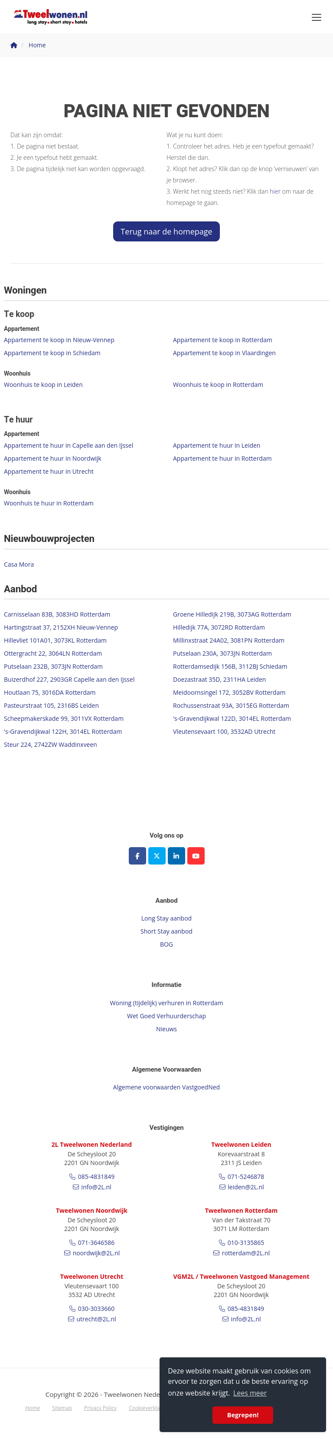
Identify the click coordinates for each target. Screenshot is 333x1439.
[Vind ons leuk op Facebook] (137, 856)
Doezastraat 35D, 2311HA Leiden (219, 679)
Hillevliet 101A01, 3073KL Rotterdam (55, 640)
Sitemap (62, 1408)
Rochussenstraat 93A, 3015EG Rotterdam (231, 705)
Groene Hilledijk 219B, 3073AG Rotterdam (232, 614)
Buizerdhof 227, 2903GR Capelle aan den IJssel (69, 679)
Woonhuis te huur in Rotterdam (49, 503)
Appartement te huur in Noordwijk (52, 458)
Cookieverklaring (149, 1408)
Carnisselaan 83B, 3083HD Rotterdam (57, 614)
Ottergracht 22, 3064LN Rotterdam (53, 653)
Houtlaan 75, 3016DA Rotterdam (50, 692)
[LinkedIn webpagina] (176, 856)
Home (32, 1408)
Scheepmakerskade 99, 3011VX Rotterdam (64, 718)
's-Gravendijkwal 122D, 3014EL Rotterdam (232, 718)
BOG (166, 944)
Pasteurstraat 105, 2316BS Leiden (51, 705)
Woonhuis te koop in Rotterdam (218, 384)
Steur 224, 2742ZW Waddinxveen (50, 744)
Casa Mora (19, 564)
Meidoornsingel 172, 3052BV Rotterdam (229, 692)
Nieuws (166, 1029)
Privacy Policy (100, 1408)
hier (275, 191)
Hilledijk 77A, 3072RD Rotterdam (219, 627)
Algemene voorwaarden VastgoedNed (166, 1087)
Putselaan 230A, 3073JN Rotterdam (222, 653)
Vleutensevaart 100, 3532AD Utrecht (224, 731)
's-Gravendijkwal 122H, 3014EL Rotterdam (63, 731)
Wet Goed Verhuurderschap (166, 1016)
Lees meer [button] (250, 1393)
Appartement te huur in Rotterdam (222, 458)
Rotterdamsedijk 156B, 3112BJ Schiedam (230, 666)
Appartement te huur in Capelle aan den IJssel (68, 445)
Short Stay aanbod (166, 931)
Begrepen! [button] (243, 1415)
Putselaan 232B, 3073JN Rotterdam (53, 666)
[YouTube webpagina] (196, 856)
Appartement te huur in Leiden (216, 445)
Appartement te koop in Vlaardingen (224, 353)
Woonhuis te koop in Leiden (43, 384)
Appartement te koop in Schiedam (52, 353)
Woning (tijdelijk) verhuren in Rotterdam (166, 1003)
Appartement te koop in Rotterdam (222, 340)
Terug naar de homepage (166, 231)
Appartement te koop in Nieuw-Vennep (59, 340)
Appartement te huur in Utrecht (49, 471)
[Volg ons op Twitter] (157, 856)
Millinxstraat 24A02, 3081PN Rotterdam (228, 640)
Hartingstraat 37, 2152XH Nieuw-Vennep (61, 627)
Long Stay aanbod (166, 918)
